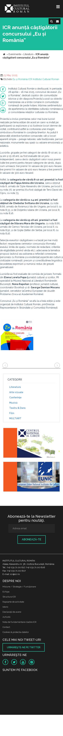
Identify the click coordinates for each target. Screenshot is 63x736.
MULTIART (15, 418)
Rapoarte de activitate (13, 602)
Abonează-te (31, 539)
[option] (17, 335)
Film (11, 413)
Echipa (6, 591)
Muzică (13, 402)
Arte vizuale (16, 392)
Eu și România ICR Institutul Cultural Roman (36, 79)
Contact (6, 627)
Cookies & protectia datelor (16, 632)
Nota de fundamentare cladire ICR (19, 622)
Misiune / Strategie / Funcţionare (19, 586)
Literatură (15, 387)
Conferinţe (15, 397)
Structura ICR (9, 596)
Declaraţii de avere (12, 612)
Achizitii (6, 617)
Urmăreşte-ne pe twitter (23, 647)
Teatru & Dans (17, 408)
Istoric (5, 607)
